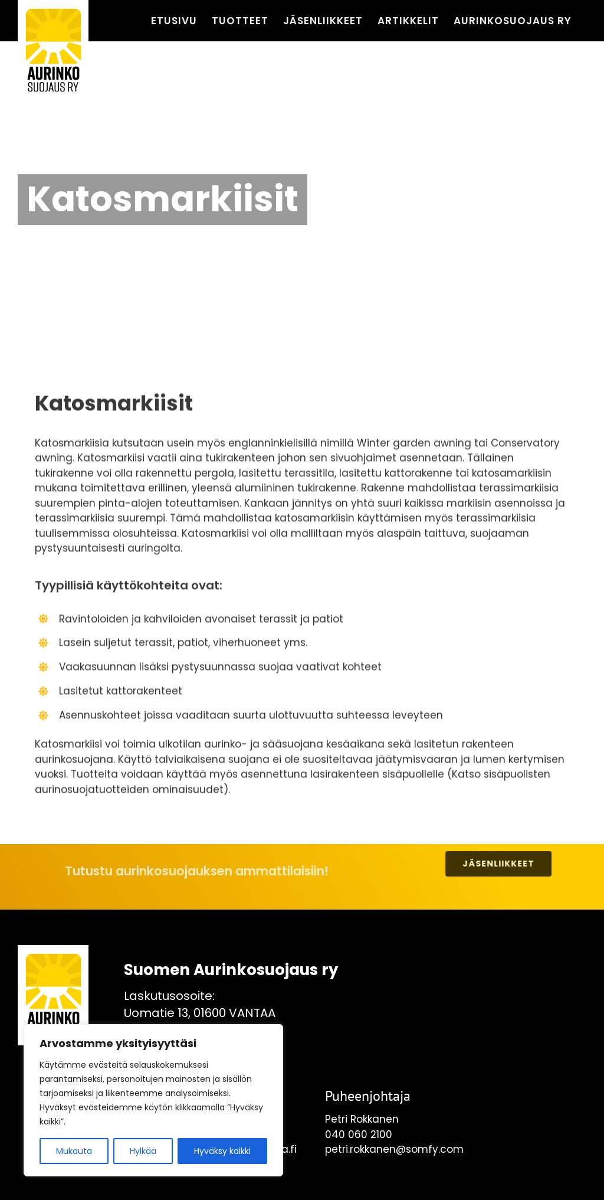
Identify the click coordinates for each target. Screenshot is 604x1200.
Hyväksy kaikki (222, 1151)
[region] (153, 1100)
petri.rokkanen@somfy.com (394, 1149)
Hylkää (143, 1151)
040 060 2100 (358, 1134)
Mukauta (74, 1151)
